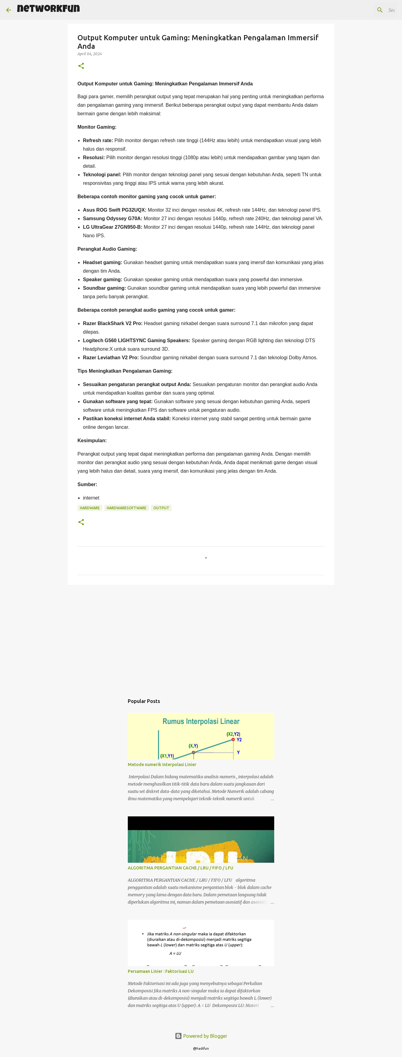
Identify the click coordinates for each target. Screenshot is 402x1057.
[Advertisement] (201, 636)
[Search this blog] (365, 10)
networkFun (48, 10)
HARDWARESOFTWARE (126, 508)
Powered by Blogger (201, 1036)
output (161, 508)
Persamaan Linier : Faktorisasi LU (161, 971)
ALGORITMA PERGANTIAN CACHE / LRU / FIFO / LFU (180, 867)
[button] (81, 66)
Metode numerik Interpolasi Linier (162, 764)
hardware (90, 508)
